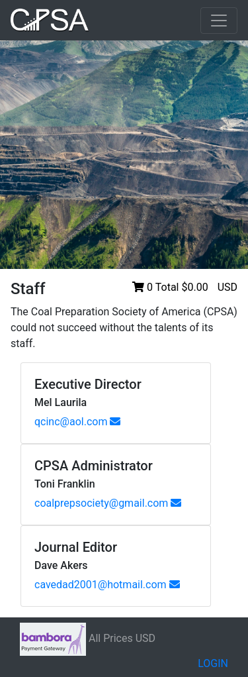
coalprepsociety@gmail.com (107, 503)
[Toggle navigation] (218, 20)
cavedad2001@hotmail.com (107, 584)
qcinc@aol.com (77, 421)
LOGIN (213, 663)
